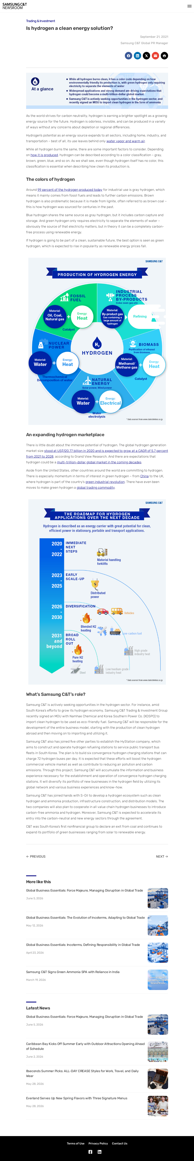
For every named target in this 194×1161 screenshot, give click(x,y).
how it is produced (44, 155)
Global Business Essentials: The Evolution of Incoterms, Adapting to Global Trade (85, 918)
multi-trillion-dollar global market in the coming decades (99, 462)
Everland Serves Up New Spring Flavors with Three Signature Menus (76, 1098)
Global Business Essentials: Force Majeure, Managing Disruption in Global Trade (84, 890)
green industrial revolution (105, 482)
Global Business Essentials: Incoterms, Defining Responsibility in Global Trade (83, 945)
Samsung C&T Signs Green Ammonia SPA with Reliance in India (73, 972)
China (144, 476)
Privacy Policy (98, 1143)
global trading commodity (96, 487)
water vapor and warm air (125, 141)
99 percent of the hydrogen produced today (70, 190)
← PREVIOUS (35, 856)
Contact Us (119, 1143)
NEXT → (162, 856)
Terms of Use (75, 1143)
